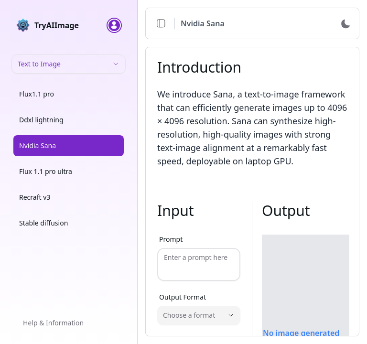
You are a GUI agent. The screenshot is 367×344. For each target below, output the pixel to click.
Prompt (171, 239)
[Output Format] (198, 311)
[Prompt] (199, 262)
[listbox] (68, 160)
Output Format (182, 292)
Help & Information (53, 322)
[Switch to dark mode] (345, 23)
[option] (68, 94)
